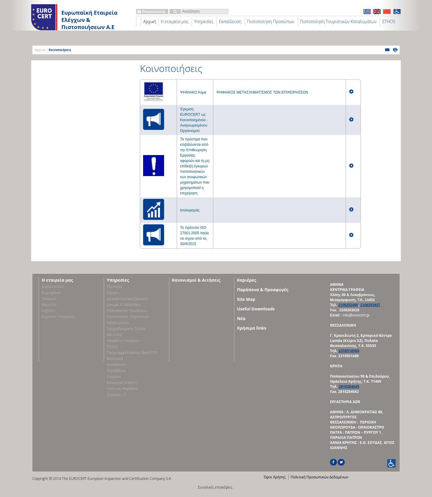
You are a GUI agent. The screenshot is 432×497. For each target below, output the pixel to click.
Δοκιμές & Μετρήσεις (124, 304)
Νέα (241, 318)
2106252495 (348, 305)
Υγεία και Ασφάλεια (122, 388)
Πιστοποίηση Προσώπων (270, 21)
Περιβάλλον (116, 370)
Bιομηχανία (51, 292)
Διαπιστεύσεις (53, 286)
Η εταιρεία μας (175, 21)
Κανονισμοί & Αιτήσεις (196, 280)
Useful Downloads (256, 309)
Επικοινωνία (151, 11)
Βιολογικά (115, 358)
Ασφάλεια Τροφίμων (123, 340)
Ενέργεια (114, 376)
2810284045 (349, 386)
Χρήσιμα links (251, 328)
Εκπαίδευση (230, 21)
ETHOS (388, 21)
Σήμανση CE (116, 394)
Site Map (246, 299)
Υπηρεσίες (203, 21)
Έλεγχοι (113, 292)
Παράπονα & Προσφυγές (262, 289)
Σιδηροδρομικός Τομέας (126, 328)
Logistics (49, 310)
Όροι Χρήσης (275, 477)
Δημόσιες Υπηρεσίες (58, 316)
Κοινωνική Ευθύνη (122, 382)
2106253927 (370, 305)
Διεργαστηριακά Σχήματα (127, 298)
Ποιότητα (114, 286)
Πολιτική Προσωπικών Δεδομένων (319, 477)
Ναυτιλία (49, 304)
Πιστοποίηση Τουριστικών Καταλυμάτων (338, 21)
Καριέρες (246, 280)
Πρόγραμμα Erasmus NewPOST (132, 352)
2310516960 (349, 350)
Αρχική (149, 21)
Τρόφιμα (49, 298)
